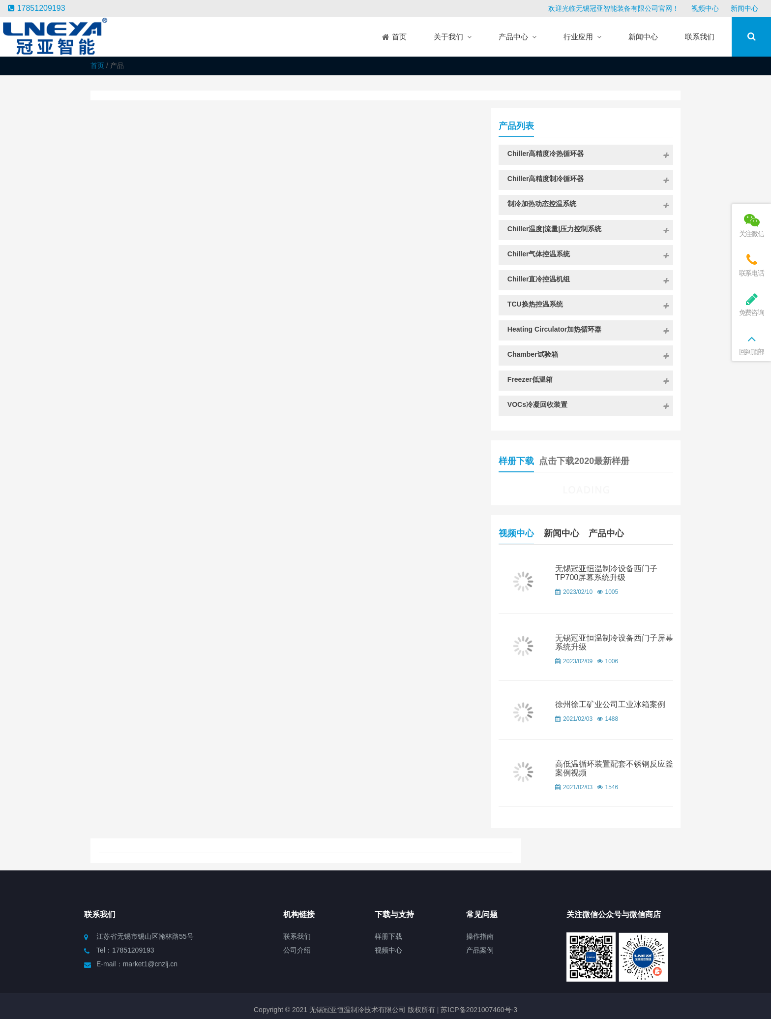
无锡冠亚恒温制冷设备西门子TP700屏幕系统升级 (634, 573)
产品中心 (646, 528)
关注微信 (751, 226)
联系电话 (751, 265)
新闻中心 (744, 8)
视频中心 (705, 8)
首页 (97, 65)
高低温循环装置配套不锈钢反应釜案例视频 (634, 777)
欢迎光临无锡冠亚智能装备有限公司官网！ (613, 8)
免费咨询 (751, 304)
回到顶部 (751, 344)
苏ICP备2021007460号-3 (478, 997)
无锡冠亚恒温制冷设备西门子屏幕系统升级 (634, 644)
